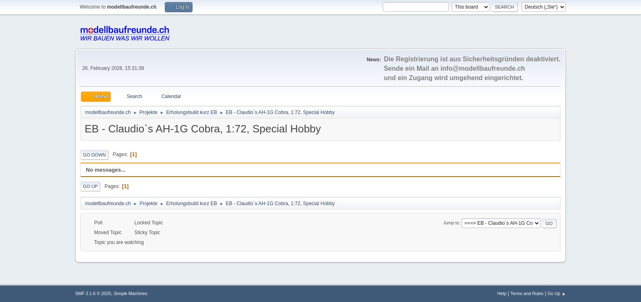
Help (502, 293)
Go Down (94, 154)
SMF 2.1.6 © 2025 (93, 293)
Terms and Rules (527, 293)
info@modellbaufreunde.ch (483, 68)
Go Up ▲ (556, 293)
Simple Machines (130, 293)
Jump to (451, 223)
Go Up (90, 186)
